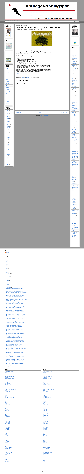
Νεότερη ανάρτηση (19, 112)
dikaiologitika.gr (8, 72)
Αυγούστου (8, 141)
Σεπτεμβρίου (8, 138)
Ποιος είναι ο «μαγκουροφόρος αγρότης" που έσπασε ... (15, 317)
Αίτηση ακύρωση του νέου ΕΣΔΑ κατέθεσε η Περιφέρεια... (15, 311)
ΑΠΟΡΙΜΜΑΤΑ (75, 55)
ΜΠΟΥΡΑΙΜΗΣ (75, 204)
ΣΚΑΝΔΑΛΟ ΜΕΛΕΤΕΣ (74, 143)
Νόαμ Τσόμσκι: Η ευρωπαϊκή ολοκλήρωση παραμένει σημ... (15, 355)
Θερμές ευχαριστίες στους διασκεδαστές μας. (13, 345)
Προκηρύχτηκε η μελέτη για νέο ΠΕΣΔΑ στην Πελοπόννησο (15, 333)
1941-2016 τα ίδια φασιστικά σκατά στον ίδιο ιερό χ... (14, 337)
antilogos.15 (8, 252)
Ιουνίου (8, 146)
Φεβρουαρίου (8, 158)
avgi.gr (7, 68)
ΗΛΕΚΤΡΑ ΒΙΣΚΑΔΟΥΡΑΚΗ (75, 173)
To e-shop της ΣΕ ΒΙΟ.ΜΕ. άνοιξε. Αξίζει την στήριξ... (14, 326)
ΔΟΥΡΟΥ (74, 110)
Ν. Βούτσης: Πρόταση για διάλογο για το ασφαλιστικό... (14, 352)
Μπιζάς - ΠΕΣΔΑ (75, 210)
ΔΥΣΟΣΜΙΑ (74, 159)
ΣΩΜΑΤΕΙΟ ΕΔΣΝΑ (74, 241)
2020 (8, 119)
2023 (8, 115)
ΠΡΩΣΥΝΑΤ (74, 70)
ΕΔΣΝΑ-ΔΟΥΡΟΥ (74, 123)
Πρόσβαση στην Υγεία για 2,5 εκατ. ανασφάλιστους (14, 307)
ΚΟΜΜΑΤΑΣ (74, 183)
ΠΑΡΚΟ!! (73, 215)
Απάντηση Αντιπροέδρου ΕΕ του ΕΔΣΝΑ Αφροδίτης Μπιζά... (15, 359)
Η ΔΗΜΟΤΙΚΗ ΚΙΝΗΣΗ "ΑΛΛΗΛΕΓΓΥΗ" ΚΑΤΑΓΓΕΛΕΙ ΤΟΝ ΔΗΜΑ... (17, 292)
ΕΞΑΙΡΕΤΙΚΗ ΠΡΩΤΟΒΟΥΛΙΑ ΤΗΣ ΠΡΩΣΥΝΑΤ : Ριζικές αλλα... (16, 314)
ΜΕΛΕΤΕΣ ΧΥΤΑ (75, 72)
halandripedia (8, 101)
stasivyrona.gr (8, 70)
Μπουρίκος (74, 213)
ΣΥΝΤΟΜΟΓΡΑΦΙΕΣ (8, 453)
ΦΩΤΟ (73, 242)
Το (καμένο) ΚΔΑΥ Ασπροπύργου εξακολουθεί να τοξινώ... (15, 340)
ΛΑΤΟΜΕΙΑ (74, 185)
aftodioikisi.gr (8, 103)
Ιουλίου (8, 144)
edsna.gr (7, 83)
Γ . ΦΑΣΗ (74, 121)
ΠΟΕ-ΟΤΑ (74, 93)
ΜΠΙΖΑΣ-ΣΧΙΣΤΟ (73, 202)
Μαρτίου (8, 154)
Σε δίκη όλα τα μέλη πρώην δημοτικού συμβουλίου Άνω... (15, 310)
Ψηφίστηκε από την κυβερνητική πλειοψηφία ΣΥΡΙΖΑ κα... (15, 302)
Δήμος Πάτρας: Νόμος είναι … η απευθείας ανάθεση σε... (15, 356)
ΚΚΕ (73, 181)
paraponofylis (8, 91)
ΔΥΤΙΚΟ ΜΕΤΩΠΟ (74, 162)
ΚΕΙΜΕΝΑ (74, 179)
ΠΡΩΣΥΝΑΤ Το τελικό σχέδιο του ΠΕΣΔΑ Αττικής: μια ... (15, 295)
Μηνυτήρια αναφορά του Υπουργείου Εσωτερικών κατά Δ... (15, 360)
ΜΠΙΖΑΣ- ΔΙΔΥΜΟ (73, 135)
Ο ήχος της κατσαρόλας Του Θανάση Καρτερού (13, 325)
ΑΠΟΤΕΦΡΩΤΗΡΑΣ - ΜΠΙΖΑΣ (75, 118)
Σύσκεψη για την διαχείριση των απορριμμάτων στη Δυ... (15, 330)
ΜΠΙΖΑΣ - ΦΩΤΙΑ (74, 132)
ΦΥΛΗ (73, 76)
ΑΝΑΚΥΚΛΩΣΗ (75, 102)
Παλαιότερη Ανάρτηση (64, 112)
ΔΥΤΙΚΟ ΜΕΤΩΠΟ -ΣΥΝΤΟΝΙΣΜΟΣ (75, 52)
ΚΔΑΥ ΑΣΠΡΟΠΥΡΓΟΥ (75, 99)
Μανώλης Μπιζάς (74, 208)
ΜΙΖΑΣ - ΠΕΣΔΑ (75, 187)
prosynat (7, 87)
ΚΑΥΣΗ (73, 112)
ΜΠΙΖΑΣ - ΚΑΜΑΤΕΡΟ (74, 191)
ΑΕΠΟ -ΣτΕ (74, 129)
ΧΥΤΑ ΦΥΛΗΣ (74, 65)
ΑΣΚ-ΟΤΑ (6, 379)
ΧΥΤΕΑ (73, 244)
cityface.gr (7, 97)
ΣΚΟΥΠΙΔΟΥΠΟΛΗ (8, 448)
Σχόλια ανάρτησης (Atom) (44, 115)
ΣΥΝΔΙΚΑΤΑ (74, 63)
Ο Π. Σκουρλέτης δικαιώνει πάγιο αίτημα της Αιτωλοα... (14, 329)
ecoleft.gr (7, 77)
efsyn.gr (7, 99)
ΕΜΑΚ (73, 78)
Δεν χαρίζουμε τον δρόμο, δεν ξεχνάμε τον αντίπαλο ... (14, 344)
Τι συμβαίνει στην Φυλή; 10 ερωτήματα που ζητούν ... (14, 338)
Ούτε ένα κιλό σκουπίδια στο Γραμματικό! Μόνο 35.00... (15, 288)
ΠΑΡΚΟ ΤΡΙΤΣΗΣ (74, 115)
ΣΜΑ (73, 230)
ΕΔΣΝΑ (6, 390)
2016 (8, 126)
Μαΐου (8, 149)
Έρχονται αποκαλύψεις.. (10, 334)
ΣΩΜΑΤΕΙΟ (74, 238)
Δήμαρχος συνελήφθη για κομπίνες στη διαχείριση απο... (15, 336)
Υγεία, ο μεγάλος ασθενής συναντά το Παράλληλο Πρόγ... (15, 304)
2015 (8, 164)
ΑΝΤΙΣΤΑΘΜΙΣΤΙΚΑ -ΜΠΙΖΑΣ (75, 108)
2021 (8, 118)
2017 (8, 124)
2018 (7, 269)
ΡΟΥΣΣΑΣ (74, 223)
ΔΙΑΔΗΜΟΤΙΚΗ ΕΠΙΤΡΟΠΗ (75, 157)
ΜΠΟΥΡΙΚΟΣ (74, 137)
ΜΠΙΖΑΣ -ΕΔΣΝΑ (73, 199)
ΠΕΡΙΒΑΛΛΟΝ (74, 58)
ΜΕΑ (73, 127)
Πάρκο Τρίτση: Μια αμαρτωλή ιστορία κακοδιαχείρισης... (15, 363)
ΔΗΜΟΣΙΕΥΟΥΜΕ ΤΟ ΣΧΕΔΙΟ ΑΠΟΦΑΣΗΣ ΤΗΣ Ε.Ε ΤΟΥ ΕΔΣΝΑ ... (17, 299)
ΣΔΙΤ (73, 225)
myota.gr (7, 81)
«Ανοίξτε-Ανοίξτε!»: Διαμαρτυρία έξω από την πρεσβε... (15, 289)
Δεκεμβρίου (8, 128)
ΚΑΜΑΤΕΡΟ (74, 125)
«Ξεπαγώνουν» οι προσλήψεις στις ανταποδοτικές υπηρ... (15, 306)
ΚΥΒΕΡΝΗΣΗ (74, 80)
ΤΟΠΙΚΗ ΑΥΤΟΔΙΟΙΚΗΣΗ (75, 145)
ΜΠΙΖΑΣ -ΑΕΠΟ (75, 195)
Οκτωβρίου (8, 134)
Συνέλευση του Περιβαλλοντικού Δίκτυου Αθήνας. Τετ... (14, 318)
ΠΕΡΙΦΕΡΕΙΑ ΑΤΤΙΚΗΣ (74, 140)
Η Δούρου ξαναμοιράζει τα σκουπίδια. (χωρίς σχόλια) (14, 315)
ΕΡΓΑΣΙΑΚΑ (74, 86)
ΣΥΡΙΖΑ (73, 95)
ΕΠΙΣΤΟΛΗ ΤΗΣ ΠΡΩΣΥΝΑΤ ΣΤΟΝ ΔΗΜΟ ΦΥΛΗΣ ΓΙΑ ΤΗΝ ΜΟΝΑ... (17, 319)
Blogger (47, 471)
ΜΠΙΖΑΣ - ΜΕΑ (7, 420)
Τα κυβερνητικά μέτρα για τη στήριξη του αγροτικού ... (14, 296)
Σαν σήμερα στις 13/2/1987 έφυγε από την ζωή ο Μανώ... (15, 322)
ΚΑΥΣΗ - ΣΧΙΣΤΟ (73, 177)
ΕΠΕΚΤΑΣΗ (74, 68)
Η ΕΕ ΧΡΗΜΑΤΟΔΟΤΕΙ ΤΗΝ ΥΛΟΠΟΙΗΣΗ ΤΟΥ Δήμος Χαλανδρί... (16, 348)
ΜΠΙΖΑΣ (73, 49)
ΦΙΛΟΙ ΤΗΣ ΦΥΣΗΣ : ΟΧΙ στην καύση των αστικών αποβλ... (15, 321)
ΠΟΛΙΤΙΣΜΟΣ (74, 88)
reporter (7, 93)
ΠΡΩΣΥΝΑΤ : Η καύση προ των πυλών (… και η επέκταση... (15, 341)
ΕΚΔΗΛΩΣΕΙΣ (74, 167)
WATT (73, 91)
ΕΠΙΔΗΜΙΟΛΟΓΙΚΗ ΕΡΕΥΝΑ (75, 170)
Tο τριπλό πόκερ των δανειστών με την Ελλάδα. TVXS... (15, 351)
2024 (8, 113)
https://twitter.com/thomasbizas (11, 349)
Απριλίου (8, 152)
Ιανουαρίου (8, 161)
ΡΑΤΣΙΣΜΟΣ (74, 221)
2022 (8, 116)
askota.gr (7, 89)
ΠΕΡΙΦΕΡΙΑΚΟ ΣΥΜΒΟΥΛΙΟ (75, 219)
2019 (8, 121)
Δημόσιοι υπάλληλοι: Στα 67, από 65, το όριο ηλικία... (14, 291)
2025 (8, 111)
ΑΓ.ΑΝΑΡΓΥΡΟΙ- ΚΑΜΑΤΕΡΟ (75, 149)
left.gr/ (7, 79)
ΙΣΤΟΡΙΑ (73, 105)
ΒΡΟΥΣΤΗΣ (74, 151)
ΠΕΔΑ (73, 217)
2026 (8, 110)
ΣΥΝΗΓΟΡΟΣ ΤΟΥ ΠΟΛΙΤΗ (74, 233)
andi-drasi (7, 75)
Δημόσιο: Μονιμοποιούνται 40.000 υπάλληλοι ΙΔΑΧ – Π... (15, 303)
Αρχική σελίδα (41, 112)
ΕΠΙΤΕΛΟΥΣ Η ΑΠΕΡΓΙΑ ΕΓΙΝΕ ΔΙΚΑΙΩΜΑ (13, 353)
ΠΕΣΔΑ (73, 61)
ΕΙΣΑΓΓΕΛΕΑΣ (75, 164)
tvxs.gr (7, 85)
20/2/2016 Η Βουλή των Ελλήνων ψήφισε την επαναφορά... (15, 300)
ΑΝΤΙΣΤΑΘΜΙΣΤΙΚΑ (8, 375)
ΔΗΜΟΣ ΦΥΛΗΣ (75, 153)
